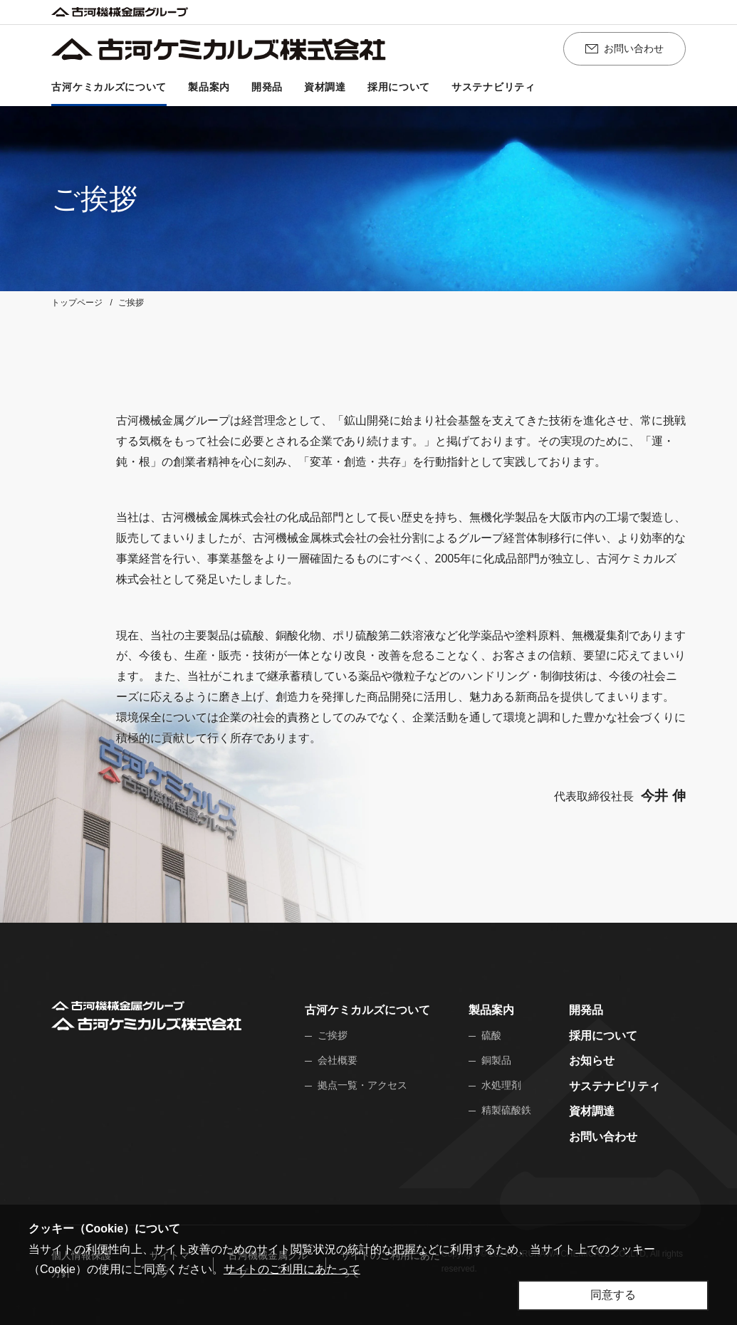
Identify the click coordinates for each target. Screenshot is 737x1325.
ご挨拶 (332, 1035)
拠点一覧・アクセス (362, 1085)
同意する (613, 1295)
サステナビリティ (614, 1086)
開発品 (586, 1010)
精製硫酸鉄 (506, 1110)
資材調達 (592, 1111)
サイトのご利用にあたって (292, 1269)
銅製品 (496, 1060)
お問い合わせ (603, 1137)
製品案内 (491, 1010)
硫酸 (491, 1035)
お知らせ (592, 1060)
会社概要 (337, 1060)
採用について (603, 1036)
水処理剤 (501, 1085)
